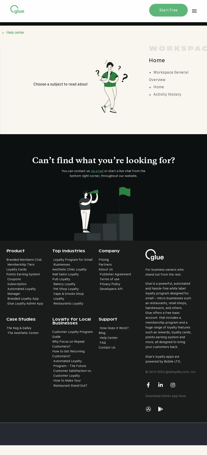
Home (156, 87)
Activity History (165, 94)
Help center (15, 32)
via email (97, 171)
